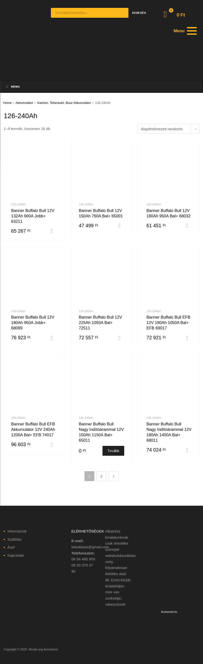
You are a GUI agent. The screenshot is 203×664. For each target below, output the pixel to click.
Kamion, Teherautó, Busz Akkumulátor (64, 103)
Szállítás (14, 539)
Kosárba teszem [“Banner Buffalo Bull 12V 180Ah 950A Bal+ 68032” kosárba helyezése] (189, 226)
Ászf (11, 547)
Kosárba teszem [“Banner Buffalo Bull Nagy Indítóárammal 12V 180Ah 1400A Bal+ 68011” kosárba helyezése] (189, 450)
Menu (12, 86)
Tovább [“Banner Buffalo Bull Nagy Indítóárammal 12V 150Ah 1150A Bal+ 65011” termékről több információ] (113, 451)
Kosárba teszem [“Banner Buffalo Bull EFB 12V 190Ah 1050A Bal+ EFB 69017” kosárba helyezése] (189, 338)
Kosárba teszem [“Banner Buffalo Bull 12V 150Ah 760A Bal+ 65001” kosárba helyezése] (121, 226)
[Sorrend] (168, 129)
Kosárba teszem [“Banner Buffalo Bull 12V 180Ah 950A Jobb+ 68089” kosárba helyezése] (54, 338)
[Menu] (184, 30)
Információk (17, 531)
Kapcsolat (15, 555)
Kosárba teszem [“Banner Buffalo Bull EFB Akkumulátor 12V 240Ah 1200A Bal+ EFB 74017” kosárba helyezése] (54, 445)
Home (7, 103)
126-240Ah (18, 204)
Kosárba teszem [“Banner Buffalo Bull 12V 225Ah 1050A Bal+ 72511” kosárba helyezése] (121, 338)
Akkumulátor (24, 103)
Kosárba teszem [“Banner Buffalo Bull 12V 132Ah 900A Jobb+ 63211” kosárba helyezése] (54, 231)
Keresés (139, 13)
